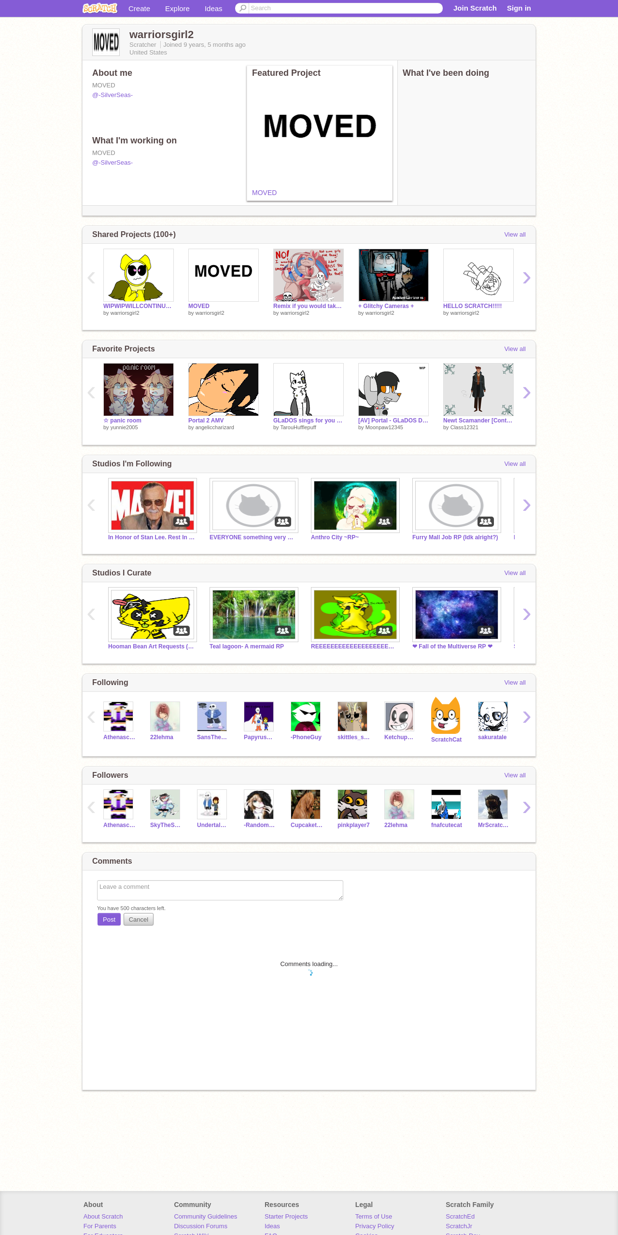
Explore (177, 8)
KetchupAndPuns (400, 737)
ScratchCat (446, 739)
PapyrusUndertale (260, 737)
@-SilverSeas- (112, 94)
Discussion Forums (200, 1226)
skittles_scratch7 (353, 737)
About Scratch (103, 1216)
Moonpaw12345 (384, 427)
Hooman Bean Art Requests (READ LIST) (151, 646)
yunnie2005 (124, 427)
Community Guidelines (205, 1216)
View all (515, 234)
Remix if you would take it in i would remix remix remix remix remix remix (308, 306)
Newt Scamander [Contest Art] (478, 420)
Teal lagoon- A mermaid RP (247, 646)
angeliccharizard (215, 427)
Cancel (138, 919)
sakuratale (492, 737)
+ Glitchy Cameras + (386, 306)
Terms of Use (374, 1216)
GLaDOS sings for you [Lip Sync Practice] (308, 420)
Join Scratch (475, 8)
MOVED (264, 192)
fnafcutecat (446, 825)
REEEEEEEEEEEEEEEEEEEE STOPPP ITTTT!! (354, 646)
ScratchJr (459, 1226)
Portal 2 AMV (206, 420)
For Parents (100, 1226)
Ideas (214, 8)
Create (139, 8)
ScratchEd (460, 1216)
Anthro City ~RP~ (335, 537)
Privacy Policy (374, 1226)
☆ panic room (122, 420)
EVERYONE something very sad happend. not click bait (253, 537)
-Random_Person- (260, 825)
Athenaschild (119, 737)
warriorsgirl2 (125, 313)
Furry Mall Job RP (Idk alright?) (455, 537)
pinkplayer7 (353, 825)
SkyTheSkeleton (166, 825)
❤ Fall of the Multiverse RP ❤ (452, 646)
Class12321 (464, 427)
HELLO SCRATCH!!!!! (472, 306)
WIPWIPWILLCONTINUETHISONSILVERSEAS (138, 306)
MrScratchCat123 (494, 825)
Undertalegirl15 (213, 825)
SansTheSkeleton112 (213, 737)
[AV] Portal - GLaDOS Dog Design (393, 420)
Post (109, 919)
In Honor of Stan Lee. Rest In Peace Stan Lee (151, 537)
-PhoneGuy (306, 737)
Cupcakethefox (307, 825)
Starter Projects (286, 1216)
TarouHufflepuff (298, 427)
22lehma (161, 737)
